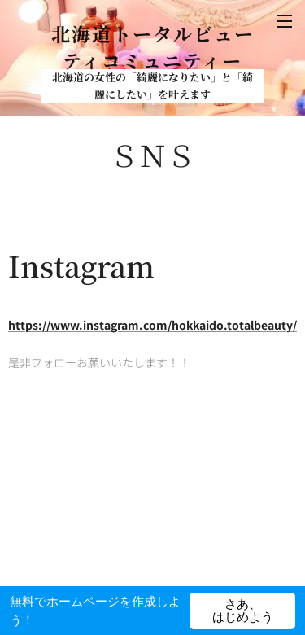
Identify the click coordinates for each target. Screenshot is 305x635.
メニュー (284, 21)
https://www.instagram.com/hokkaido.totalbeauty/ (152, 324)
